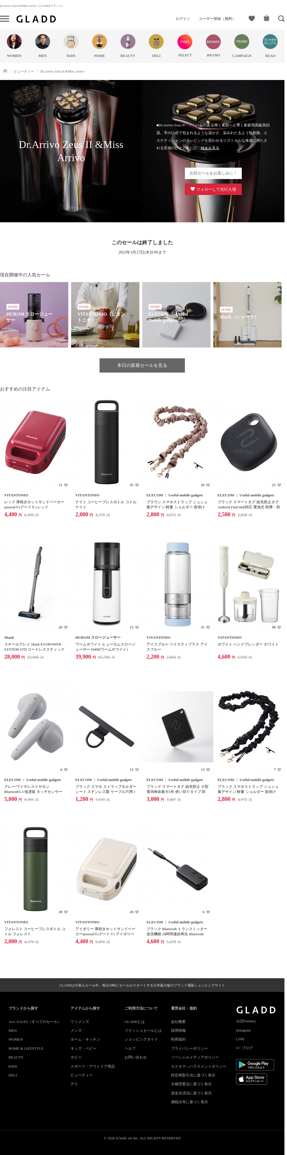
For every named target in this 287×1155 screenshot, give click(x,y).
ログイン (182, 19)
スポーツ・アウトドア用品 (93, 1066)
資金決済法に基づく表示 (191, 1093)
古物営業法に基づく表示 (191, 1084)
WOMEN (16, 1039)
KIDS (13, 1066)
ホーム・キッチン (85, 1039)
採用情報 (178, 1030)
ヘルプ (130, 1048)
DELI (13, 1075)
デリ (74, 1084)
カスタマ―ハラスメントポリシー (198, 1066)
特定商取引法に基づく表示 (193, 1075)
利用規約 (178, 1039)
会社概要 (178, 1022)
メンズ (76, 1030)
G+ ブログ (244, 1048)
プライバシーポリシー (189, 1048)
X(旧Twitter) (245, 1021)
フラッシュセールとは (143, 1030)
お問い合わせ (136, 1057)
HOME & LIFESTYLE (26, 1048)
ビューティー (82, 1075)
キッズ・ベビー (83, 1048)
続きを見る (210, 148)
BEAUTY (16, 1057)
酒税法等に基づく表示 (189, 1102)
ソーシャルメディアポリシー (195, 1057)
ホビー (76, 1057)
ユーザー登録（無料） (217, 19)
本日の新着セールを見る (142, 365)
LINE (240, 1039)
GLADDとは (135, 1022)
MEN (13, 1030)
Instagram (243, 1030)
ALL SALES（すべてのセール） (35, 1022)
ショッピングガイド (141, 1039)
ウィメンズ (80, 1022)
